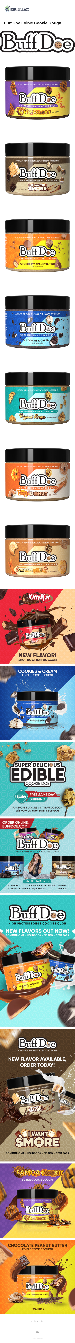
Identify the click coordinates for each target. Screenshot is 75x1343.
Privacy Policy (37, 1338)
